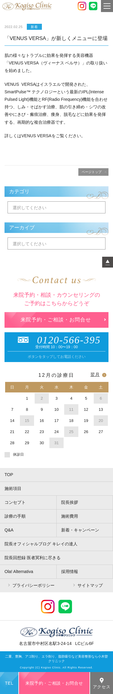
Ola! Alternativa (19, 571)
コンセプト (15, 502)
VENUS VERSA (36, 135)
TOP (9, 474)
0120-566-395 (56, 340)
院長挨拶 (69, 502)
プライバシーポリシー (33, 585)
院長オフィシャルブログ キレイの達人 (41, 543)
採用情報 (69, 571)
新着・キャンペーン (80, 530)
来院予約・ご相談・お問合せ (55, 320)
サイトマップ (90, 585)
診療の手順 (15, 516)
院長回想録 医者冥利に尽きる (33, 557)
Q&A (9, 530)
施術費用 (69, 516)
